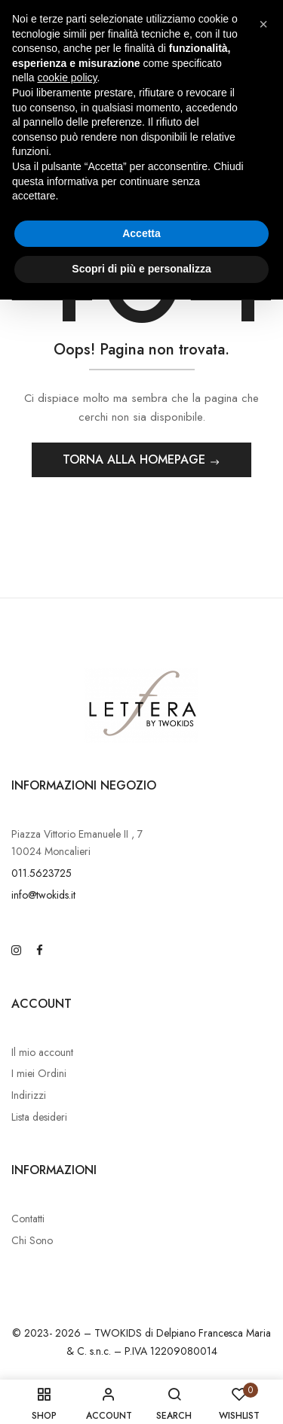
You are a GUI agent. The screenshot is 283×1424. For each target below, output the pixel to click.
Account (41, 1003)
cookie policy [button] (67, 78)
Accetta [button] (141, 233)
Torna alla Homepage (136, 459)
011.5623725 (41, 873)
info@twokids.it (43, 894)
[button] (263, 24)
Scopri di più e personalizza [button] (141, 269)
